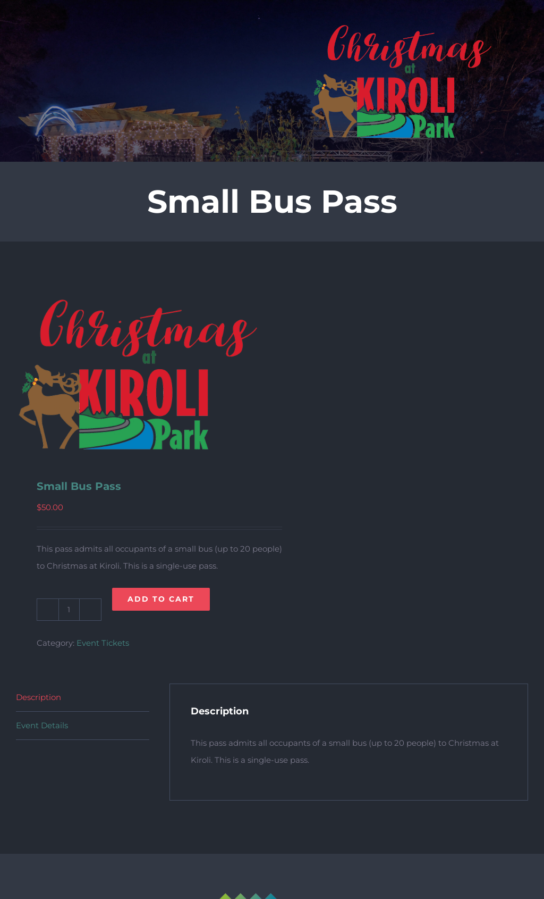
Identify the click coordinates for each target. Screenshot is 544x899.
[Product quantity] (69, 609)
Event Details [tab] (42, 725)
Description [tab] (38, 697)
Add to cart (161, 599)
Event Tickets (102, 643)
